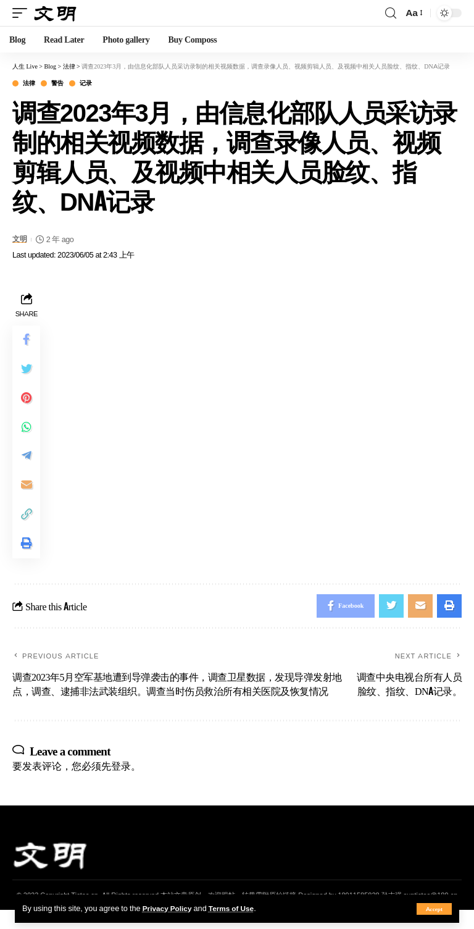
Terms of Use (236, 908)
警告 (57, 83)
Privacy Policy (169, 908)
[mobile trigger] (22, 13)
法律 (29, 83)
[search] (390, 13)
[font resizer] (413, 12)
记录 (85, 83)
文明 (20, 239)
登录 (121, 784)
